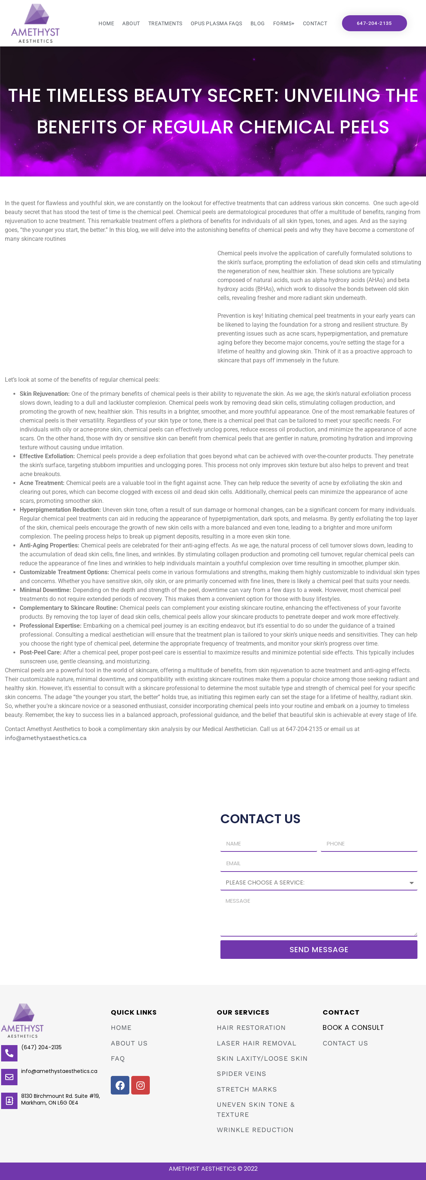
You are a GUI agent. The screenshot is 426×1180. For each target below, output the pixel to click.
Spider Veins (242, 1073)
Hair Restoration (251, 1027)
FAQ (118, 1058)
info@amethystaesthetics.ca (46, 737)
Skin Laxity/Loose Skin (262, 1058)
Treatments (165, 23)
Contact (315, 23)
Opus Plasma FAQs (216, 23)
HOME (121, 1027)
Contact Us (345, 1043)
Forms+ (284, 23)
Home (106, 23)
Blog (258, 23)
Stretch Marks (247, 1089)
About (131, 23)
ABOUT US (129, 1043)
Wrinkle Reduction (255, 1130)
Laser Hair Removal (257, 1043)
